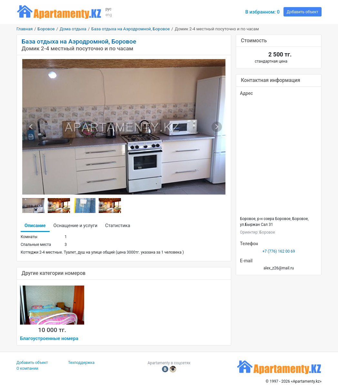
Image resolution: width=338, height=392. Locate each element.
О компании (27, 368)
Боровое (46, 28)
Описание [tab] (35, 225)
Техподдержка (81, 362)
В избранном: (262, 12)
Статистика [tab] (117, 225)
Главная (24, 28)
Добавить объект (302, 12)
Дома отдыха (73, 28)
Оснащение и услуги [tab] (76, 225)
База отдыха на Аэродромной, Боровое (130, 28)
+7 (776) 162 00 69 (278, 251)
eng (108, 15)
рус (108, 9)
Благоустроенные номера (49, 338)
